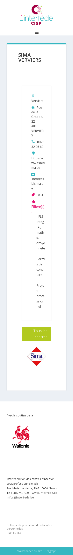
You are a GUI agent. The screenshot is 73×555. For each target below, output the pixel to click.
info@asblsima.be (37, 183)
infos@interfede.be (20, 497)
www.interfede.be (44, 493)
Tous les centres (40, 333)
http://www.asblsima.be (38, 163)
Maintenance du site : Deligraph (36, 551)
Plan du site (14, 533)
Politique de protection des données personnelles (29, 526)
